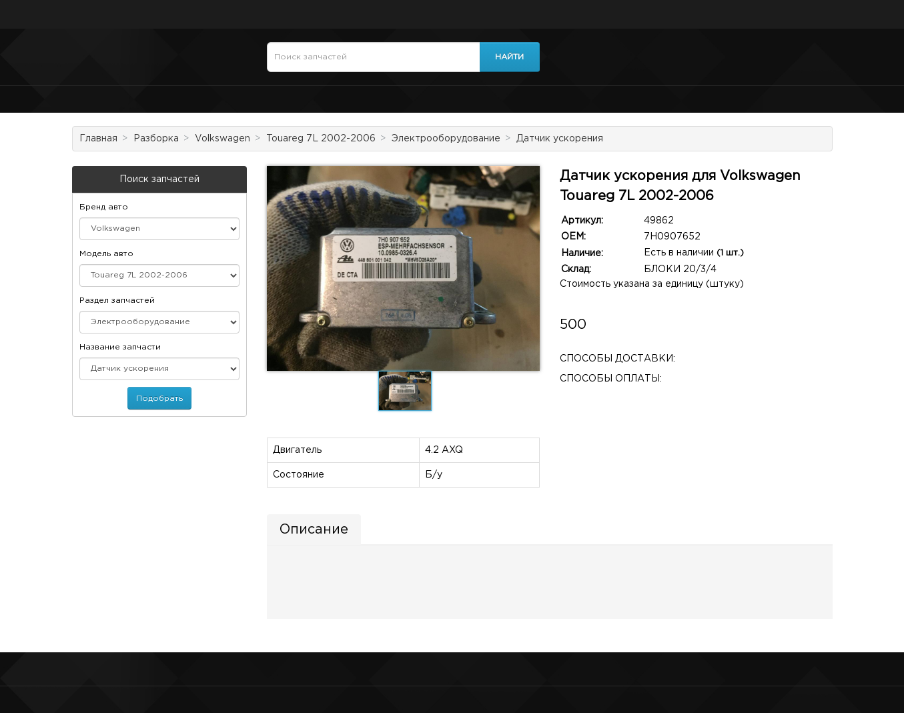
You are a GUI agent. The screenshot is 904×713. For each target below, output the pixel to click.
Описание (314, 530)
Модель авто (106, 253)
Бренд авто (103, 207)
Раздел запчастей (117, 300)
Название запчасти (120, 347)
